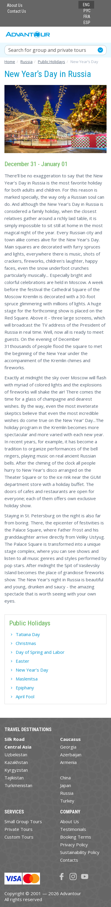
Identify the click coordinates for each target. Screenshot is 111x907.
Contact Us (16, 11)
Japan (65, 785)
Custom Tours (18, 837)
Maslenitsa (27, 679)
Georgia (68, 747)
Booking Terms (75, 837)
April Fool (25, 696)
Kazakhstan (16, 762)
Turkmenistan (18, 785)
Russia (66, 793)
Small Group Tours (23, 821)
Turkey (67, 801)
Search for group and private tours (47, 50)
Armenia (68, 762)
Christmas (26, 643)
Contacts (69, 860)
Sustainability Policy (79, 852)
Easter (22, 661)
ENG (86, 4)
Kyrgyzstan (16, 770)
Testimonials (73, 829)
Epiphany (25, 688)
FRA (86, 16)
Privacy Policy (74, 844)
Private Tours (18, 829)
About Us (14, 5)
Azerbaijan (70, 754)
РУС (87, 10)
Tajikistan (14, 778)
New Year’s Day (32, 670)
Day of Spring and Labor (40, 652)
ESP (86, 22)
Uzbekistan (15, 754)
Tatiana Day (28, 634)
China (65, 778)
